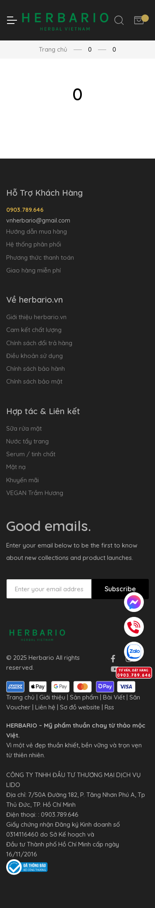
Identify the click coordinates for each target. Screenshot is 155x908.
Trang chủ (53, 49)
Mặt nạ (16, 467)
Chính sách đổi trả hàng (39, 343)
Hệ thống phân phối (33, 244)
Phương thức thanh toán (40, 257)
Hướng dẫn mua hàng (36, 231)
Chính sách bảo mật (34, 381)
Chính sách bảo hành (35, 368)
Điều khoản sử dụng (34, 356)
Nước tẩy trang (27, 441)
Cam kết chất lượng (34, 330)
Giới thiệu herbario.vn (36, 317)
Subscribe (120, 589)
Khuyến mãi (22, 480)
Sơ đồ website (80, 707)
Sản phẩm (84, 697)
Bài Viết (114, 697)
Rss (109, 707)
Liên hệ (45, 707)
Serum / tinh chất (30, 454)
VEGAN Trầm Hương (34, 493)
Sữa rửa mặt (24, 428)
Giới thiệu (52, 697)
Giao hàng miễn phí (33, 270)
